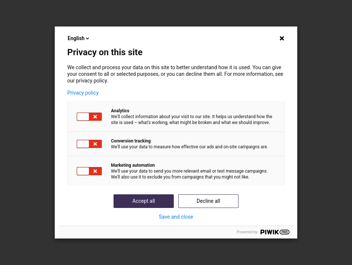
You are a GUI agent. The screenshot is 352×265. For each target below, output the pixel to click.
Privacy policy (82, 93)
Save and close (176, 217)
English (79, 38)
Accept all (143, 201)
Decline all (208, 201)
